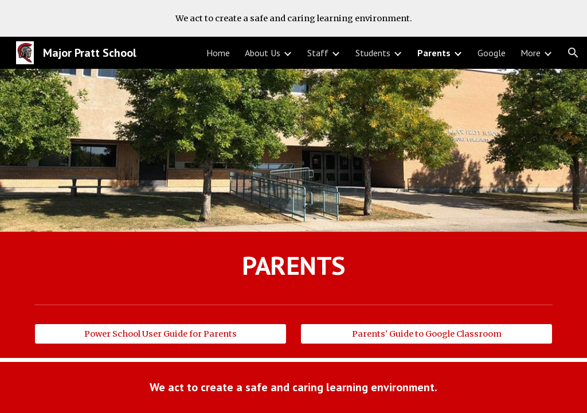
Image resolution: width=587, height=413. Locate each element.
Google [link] (492, 53)
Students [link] (372, 53)
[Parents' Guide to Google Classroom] (427, 334)
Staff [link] (317, 53)
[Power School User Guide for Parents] (161, 334)
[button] (573, 53)
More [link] (531, 53)
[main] (293, 266)
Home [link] (218, 53)
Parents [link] (434, 53)
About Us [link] (262, 53)
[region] (293, 18)
